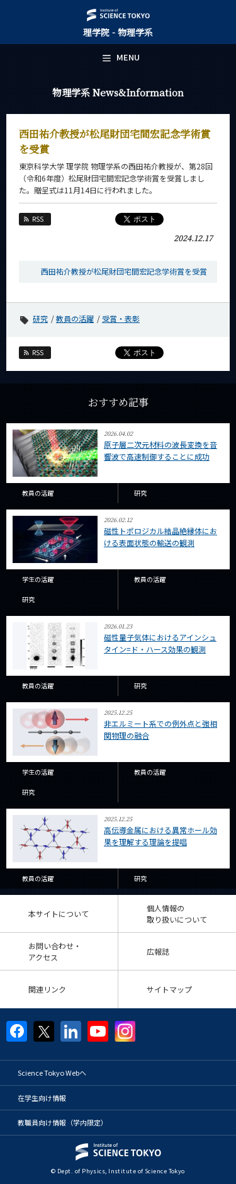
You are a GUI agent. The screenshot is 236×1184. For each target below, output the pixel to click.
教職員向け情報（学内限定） (63, 1122)
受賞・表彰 (121, 318)
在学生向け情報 (42, 1098)
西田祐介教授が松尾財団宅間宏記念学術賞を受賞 (124, 271)
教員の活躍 (75, 318)
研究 (40, 318)
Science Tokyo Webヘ (52, 1072)
